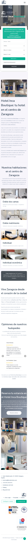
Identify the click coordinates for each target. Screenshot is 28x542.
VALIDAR (14, 66)
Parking (4, 487)
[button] (3, 356)
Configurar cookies (8, 501)
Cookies (22, 497)
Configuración (21, 501)
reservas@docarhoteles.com (10, 480)
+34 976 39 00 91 (7, 482)
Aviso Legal (7, 497)
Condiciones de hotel (8, 485)
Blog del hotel (6, 490)
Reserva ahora (14, 413)
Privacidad (14, 497)
